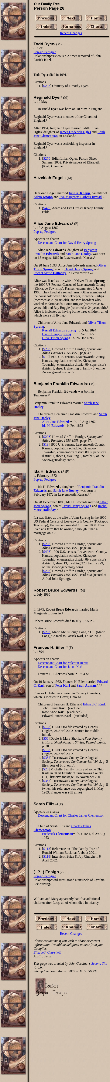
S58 (45, 738)
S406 (46, 552)
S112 (46, 849)
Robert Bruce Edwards (56, 590)
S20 (45, 769)
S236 (46, 86)
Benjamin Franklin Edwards (60, 383)
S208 (46, 349)
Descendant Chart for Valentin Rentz (63, 663)
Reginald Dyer (47, 97)
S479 (46, 208)
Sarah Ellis (44, 804)
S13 (45, 357)
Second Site (99, 963)
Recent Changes (71, 33)
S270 (46, 158)
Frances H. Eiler (49, 647)
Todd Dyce (44, 44)
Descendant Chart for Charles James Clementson (71, 815)
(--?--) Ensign (46, 872)
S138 (46, 727)
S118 (46, 856)
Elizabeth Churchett (47, 952)
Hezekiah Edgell (49, 177)
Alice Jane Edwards (53, 223)
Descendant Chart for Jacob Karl (60, 666)
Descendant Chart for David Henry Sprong (67, 242)
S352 (46, 758)
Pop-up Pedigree (45, 52)
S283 (46, 632)
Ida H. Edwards (48, 471)
